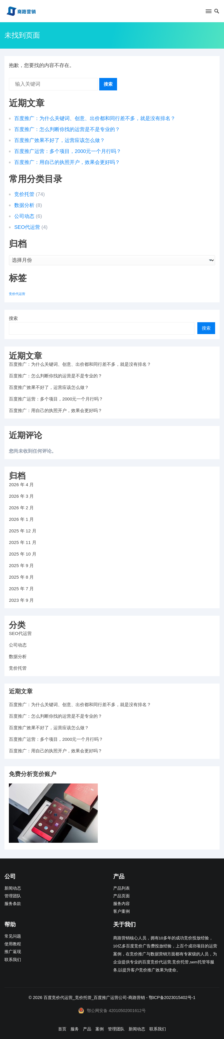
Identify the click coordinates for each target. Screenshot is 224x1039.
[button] (208, 12)
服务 (75, 1029)
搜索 (108, 84)
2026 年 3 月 (21, 496)
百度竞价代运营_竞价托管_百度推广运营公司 (85, 997)
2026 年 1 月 (21, 519)
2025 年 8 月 (21, 577)
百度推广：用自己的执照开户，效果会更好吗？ (67, 162)
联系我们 (12, 959)
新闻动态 (12, 888)
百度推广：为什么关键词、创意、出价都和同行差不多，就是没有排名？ (94, 118)
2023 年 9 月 (21, 600)
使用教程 (12, 944)
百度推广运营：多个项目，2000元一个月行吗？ (67, 151)
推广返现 (12, 951)
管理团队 (12, 896)
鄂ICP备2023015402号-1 (172, 997)
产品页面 (121, 896)
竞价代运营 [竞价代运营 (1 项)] (17, 294)
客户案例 (121, 911)
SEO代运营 (27, 227)
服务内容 (121, 903)
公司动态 (24, 216)
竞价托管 (24, 194)
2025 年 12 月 (22, 530)
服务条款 (12, 903)
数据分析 (24, 205)
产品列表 (121, 888)
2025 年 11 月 (22, 542)
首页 (62, 1029)
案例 (99, 1029)
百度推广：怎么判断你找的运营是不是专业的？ (67, 129)
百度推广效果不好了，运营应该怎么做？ (59, 140)
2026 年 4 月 (21, 484)
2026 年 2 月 (21, 507)
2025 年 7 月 (21, 588)
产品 (87, 1029)
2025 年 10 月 (22, 553)
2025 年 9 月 (21, 565)
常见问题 (12, 936)
